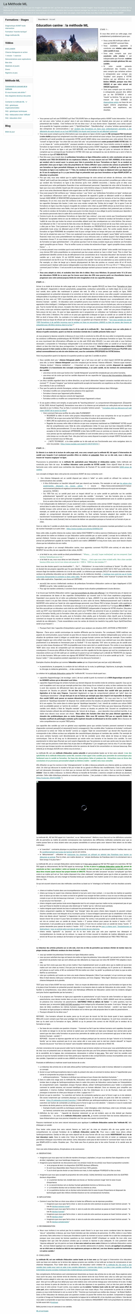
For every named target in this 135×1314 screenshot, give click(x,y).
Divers (7, 69)
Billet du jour (10, 132)
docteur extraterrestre (60, 1222)
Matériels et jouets (12, 66)
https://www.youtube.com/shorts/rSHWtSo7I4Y (85, 529)
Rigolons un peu (11, 73)
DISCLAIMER (10, 49)
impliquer (54, 1302)
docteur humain (58, 1212)
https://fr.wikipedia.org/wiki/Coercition (61, 1100)
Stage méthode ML (12, 35)
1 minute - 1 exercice (13, 56)
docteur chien (57, 1217)
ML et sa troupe (42, 1311)
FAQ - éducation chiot (13, 118)
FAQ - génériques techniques (16, 111)
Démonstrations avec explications (18, 59)
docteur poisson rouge (60, 1206)
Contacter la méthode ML (15, 102)
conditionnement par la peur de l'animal (57, 852)
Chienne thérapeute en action (16, 52)
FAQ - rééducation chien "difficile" (17, 115)
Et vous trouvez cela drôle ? (15, 92)
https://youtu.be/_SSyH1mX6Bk (48, 778)
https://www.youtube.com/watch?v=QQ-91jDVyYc (79, 444)
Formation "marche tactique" (16, 32)
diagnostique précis (111, 102)
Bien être (8, 63)
